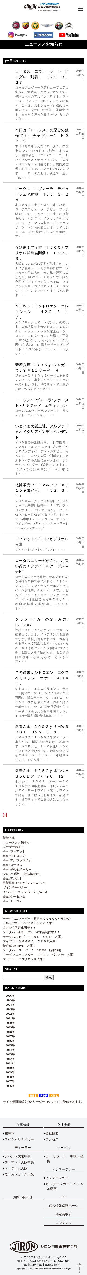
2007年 (9, 1081)
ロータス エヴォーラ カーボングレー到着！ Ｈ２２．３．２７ (42, 76)
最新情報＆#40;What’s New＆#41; (25, 883)
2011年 (9, 1063)
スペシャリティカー (19, 1139)
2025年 (9, 1000)
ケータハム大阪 (16, 1168)
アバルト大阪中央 (18, 1156)
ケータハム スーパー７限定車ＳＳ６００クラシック (38, 918)
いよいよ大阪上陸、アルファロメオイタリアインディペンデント (42, 431)
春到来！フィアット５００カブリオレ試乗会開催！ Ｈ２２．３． (42, 253)
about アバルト (12, 878)
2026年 (9, 995)
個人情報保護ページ (63, 1206)
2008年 (9, 1077)
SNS (64, 1197)
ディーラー (23, 1147)
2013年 (9, 1054)
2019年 (9, 1027)
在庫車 (9, 1133)
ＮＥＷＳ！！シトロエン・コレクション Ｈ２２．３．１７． (42, 311)
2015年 (9, 1045)
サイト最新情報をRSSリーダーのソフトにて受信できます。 (43, 1101)
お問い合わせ (22, 1197)
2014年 (9, 1049)
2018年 (9, 1031)
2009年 (9, 1072)
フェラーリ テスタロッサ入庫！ (24, 959)
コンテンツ (63, 1223)
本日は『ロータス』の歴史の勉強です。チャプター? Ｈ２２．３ (42, 135)
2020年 (9, 1022)
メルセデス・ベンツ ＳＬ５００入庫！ (29, 923)
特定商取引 (63, 1214)
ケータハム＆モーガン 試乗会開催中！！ (31, 932)
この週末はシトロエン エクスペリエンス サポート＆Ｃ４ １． (43, 678)
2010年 (9, 1068)
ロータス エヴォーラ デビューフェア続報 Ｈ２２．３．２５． (42, 194)
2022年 (9, 1013)
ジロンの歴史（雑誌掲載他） (22, 874)
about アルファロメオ (17, 860)
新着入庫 (9, 838)
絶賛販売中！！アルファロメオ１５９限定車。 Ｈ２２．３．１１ (42, 490)
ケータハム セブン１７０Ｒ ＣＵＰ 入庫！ (33, 936)
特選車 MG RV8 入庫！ (19, 945)
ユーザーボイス (13, 847)
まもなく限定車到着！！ (19, 927)
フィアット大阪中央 (19, 1162)
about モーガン (12, 901)
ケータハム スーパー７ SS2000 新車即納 (33, 950)
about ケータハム (14, 896)
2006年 (9, 1086)
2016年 (9, 1040)
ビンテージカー (56, 1178)
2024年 (9, 1004)
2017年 (9, 1036)
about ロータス (12, 865)
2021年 (9, 1018)
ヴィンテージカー (15, 887)
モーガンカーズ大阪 (19, 1174)
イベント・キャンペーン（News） (26, 892)
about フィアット (14, 851)
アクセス (51, 1139)
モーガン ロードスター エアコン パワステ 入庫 (38, 954)
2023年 (9, 1009)
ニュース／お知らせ (16, 842)
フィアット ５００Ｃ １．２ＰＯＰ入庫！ (31, 941)
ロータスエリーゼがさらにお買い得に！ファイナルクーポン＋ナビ (42, 566)
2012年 (9, 1058)
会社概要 (51, 1133)
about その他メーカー (17, 869)
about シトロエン (14, 856)
